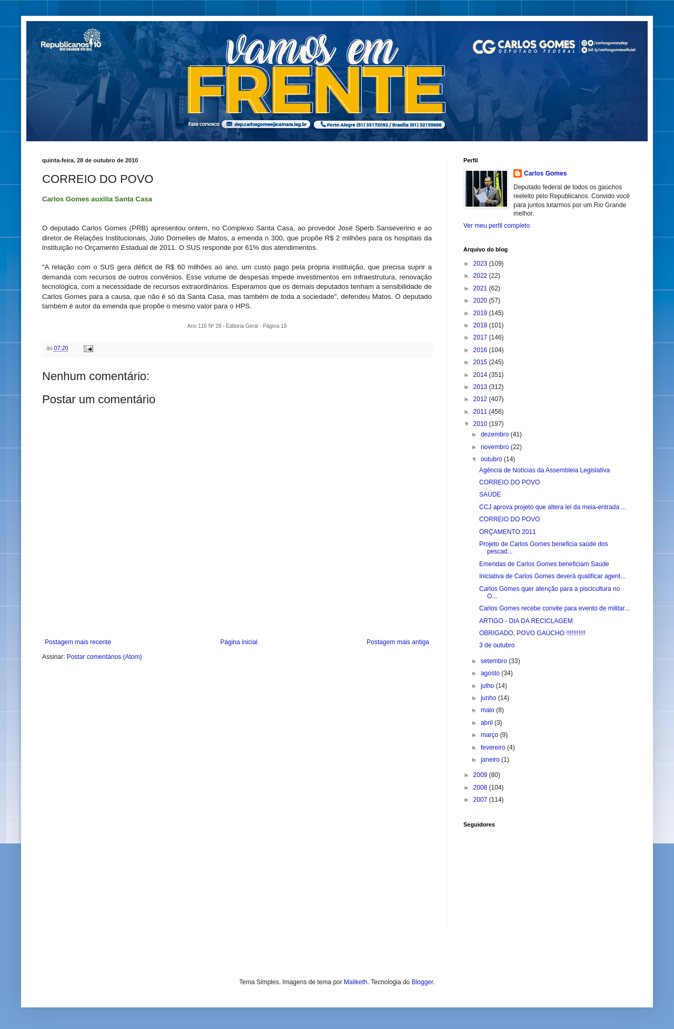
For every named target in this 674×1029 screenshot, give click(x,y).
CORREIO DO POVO (509, 482)
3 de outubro (496, 645)
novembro (496, 447)
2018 (481, 325)
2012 (481, 399)
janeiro (491, 759)
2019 (481, 313)
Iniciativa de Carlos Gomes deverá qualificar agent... (552, 576)
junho (489, 698)
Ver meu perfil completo (496, 225)
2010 (481, 424)
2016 (481, 350)
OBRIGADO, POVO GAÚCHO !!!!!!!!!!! (532, 633)
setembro (495, 661)
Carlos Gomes (545, 173)
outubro (492, 459)
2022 (481, 275)
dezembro (496, 434)
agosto (491, 673)
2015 (481, 362)
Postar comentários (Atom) (104, 657)
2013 (481, 387)
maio (488, 710)
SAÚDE (490, 494)
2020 (481, 300)
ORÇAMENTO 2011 (507, 532)
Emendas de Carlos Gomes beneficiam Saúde (544, 564)
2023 (481, 263)
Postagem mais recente (78, 642)
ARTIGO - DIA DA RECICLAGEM (526, 621)
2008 (481, 787)
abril (487, 722)
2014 (481, 374)
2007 (481, 799)
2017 (481, 337)
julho (488, 686)
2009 (481, 775)
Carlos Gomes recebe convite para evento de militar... (554, 608)
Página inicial (238, 642)
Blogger (422, 982)
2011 (481, 411)
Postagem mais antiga (397, 642)
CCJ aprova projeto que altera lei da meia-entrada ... (553, 507)
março (490, 735)
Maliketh (356, 982)
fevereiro (494, 747)
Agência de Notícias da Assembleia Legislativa (544, 470)
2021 (481, 288)
